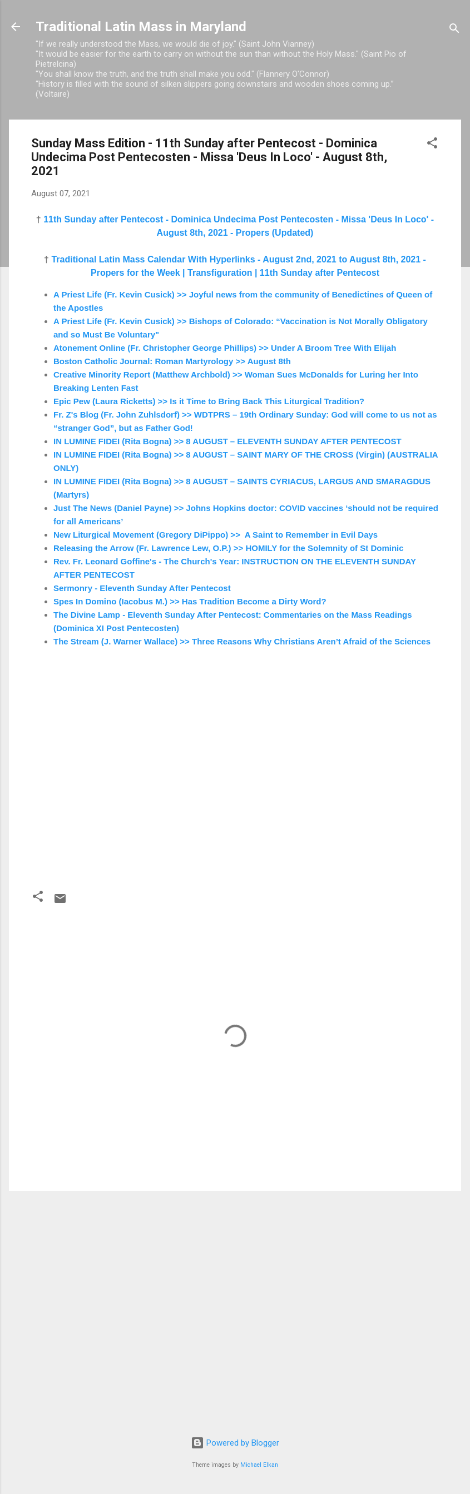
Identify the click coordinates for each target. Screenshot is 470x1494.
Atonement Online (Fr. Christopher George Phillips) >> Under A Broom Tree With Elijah (224, 348)
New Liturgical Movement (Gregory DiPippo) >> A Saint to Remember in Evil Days (215, 534)
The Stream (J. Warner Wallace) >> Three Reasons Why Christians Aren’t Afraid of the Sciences (242, 641)
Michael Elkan (259, 1464)
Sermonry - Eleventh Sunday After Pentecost (142, 588)
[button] (432, 144)
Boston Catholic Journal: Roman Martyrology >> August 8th (172, 361)
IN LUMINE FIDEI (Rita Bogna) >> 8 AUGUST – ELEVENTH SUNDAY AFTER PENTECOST (227, 441)
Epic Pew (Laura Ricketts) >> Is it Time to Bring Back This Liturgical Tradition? (208, 401)
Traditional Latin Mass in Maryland (141, 26)
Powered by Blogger (235, 1443)
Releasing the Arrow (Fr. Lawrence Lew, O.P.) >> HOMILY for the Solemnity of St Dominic (228, 548)
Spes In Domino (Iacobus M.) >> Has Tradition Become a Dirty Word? (189, 601)
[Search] (454, 30)
